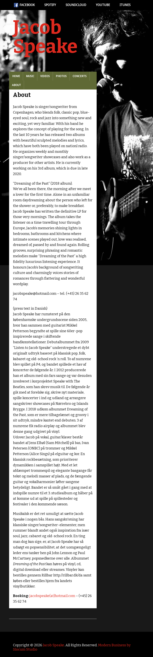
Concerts (80, 76)
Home (16, 76)
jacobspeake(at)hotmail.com (52, 596)
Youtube (103, 5)
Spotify (50, 5)
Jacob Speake (45, 37)
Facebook (24, 5)
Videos (45, 76)
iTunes (125, 5)
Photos (61, 76)
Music (30, 76)
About (16, 85)
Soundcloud (76, 5)
